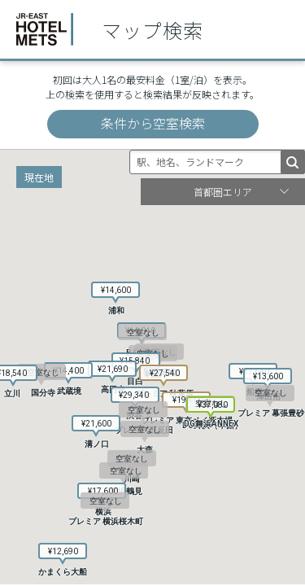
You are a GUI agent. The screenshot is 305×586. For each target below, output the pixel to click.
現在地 (39, 177)
